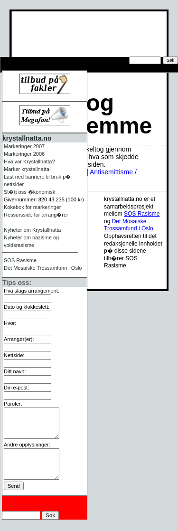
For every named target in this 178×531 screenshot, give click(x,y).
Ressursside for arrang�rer (49, 68)
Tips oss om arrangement (46, 61)
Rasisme (20, 260)
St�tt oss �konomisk (29, 192)
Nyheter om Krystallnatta (32, 230)
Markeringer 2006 (24, 154)
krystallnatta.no (26, 138)
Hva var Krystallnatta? (29, 161)
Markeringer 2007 (24, 146)
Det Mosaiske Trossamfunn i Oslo (43, 268)
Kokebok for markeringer (32, 207)
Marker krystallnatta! (27, 169)
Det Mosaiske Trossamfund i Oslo (128, 225)
